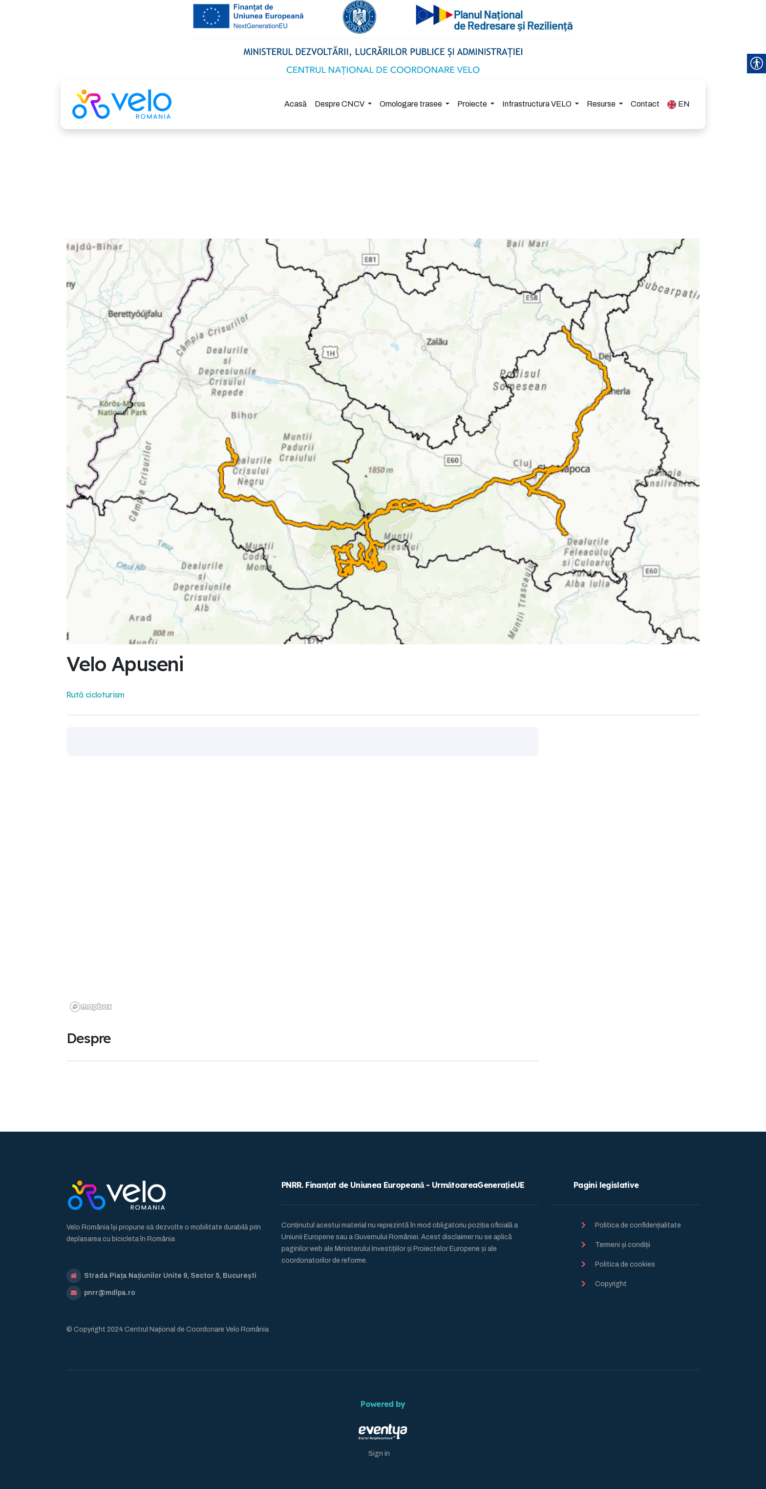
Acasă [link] (295, 104)
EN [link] (678, 104)
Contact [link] (645, 104)
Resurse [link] (602, 104)
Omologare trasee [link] (412, 104)
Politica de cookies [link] (625, 1264)
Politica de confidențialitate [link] (638, 1225)
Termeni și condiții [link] (622, 1244)
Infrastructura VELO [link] (537, 104)
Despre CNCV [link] (340, 104)
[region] (302, 893)
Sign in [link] (379, 1453)
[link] (121, 104)
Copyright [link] (611, 1284)
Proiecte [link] (473, 104)
